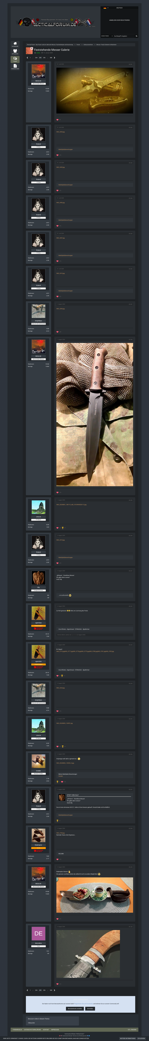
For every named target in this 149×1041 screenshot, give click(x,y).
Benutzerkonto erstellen (75, 1008)
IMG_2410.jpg (60, 273)
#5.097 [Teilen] (130, 789)
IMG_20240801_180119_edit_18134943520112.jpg (71, 504)
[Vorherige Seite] (27, 57)
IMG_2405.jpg (60, 167)
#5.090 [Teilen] (130, 535)
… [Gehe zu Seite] (32, 57)
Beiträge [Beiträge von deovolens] (30, 953)
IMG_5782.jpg (110, 651)
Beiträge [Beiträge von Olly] (30, 597)
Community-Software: (74, 1034)
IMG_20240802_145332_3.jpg (65, 763)
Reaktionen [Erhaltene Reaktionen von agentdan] (31, 634)
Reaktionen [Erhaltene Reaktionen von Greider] (31, 778)
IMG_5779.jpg (85, 651)
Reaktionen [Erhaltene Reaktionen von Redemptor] (31, 856)
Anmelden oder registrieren (119, 20)
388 (51, 57)
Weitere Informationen (127, 1038)
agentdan (74, 635)
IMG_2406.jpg (60, 202)
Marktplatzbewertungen (66, 149)
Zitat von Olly (73, 795)
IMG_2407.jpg (60, 238)
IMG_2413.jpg (60, 540)
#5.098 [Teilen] (130, 828)
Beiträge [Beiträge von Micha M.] (30, 91)
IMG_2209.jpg (60, 308)
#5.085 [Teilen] (130, 233)
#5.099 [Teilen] (130, 867)
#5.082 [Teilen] (130, 127)
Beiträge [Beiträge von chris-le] (30, 527)
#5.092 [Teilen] (130, 606)
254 (36, 57)
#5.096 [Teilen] (130, 754)
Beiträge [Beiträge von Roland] (30, 154)
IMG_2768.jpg (60, 833)
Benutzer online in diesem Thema (38, 1019)
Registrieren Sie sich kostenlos (83, 1003)
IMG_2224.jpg (60, 688)
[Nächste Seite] (54, 57)
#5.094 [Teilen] (130, 683)
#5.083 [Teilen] (130, 163)
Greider (61, 776)
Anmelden (90, 1008)
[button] (119, 7)
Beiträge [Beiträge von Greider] (30, 781)
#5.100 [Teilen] (130, 926)
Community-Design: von (74, 1036)
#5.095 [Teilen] (130, 719)
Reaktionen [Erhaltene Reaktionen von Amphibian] (31, 328)
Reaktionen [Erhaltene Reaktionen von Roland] (31, 152)
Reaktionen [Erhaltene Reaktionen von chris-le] (31, 524)
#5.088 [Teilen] (130, 339)
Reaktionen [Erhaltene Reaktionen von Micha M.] (31, 88)
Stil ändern (132, 1029)
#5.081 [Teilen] (130, 64)
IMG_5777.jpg (69, 651)
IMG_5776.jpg (60, 651)
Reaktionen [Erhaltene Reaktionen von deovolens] (31, 951)
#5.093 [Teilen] (130, 645)
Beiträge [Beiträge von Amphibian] (30, 331)
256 (44, 57)
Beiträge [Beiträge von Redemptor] (30, 858)
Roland (60, 575)
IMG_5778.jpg (77, 651)
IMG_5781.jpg (101, 651)
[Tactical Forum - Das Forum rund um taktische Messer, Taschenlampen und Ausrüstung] (55, 22)
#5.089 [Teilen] (130, 500)
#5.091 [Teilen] (130, 571)
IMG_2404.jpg (60, 132)
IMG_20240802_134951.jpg (64, 723)
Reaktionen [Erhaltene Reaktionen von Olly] (31, 595)
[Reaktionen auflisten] (58, 119)
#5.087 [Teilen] (130, 304)
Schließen (141, 1038)
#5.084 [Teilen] (130, 198)
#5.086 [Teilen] (130, 269)
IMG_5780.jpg (93, 651)
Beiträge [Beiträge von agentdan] (30, 636)
